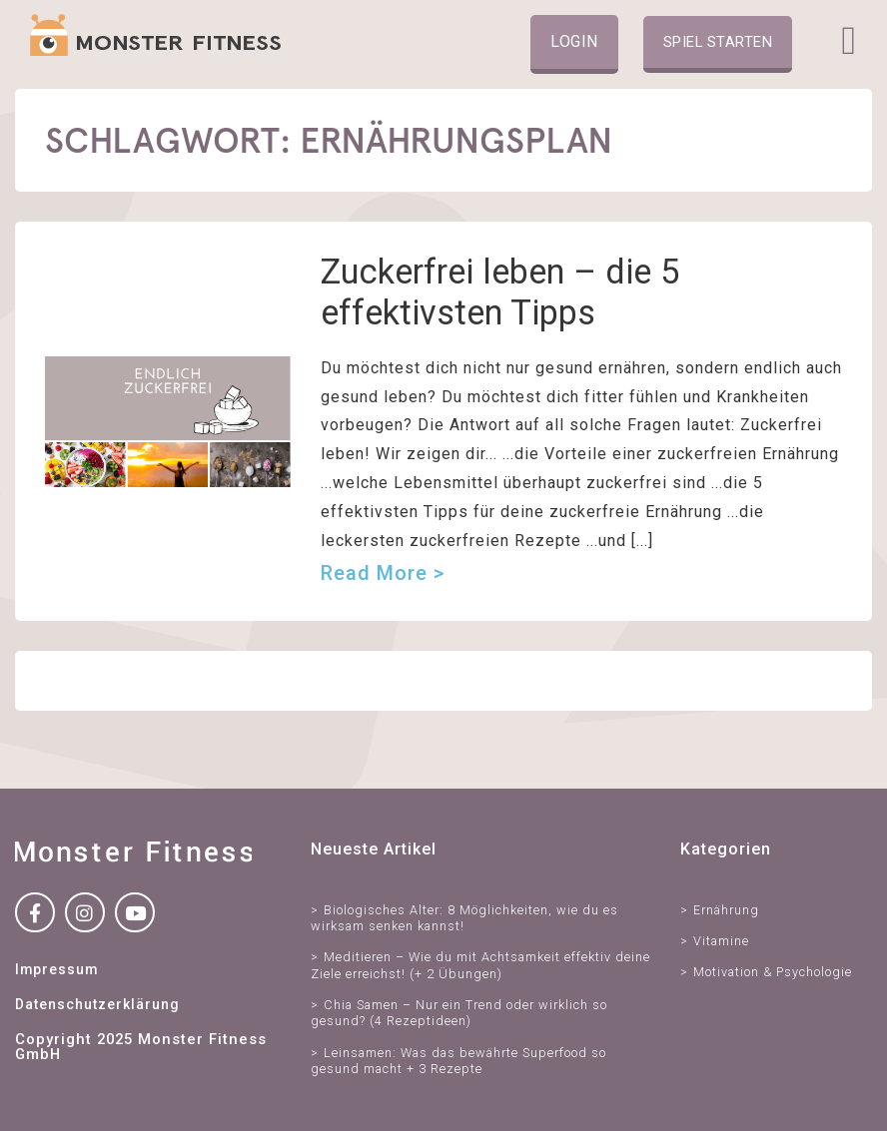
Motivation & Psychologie (772, 971)
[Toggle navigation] (848, 41)
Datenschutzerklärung (97, 1004)
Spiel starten (718, 42)
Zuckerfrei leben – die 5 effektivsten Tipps (500, 292)
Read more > (382, 573)
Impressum (56, 969)
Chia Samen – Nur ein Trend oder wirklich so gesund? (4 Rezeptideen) (459, 1012)
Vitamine (721, 940)
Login (574, 41)
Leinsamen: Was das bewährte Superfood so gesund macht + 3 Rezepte (458, 1060)
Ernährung (726, 909)
